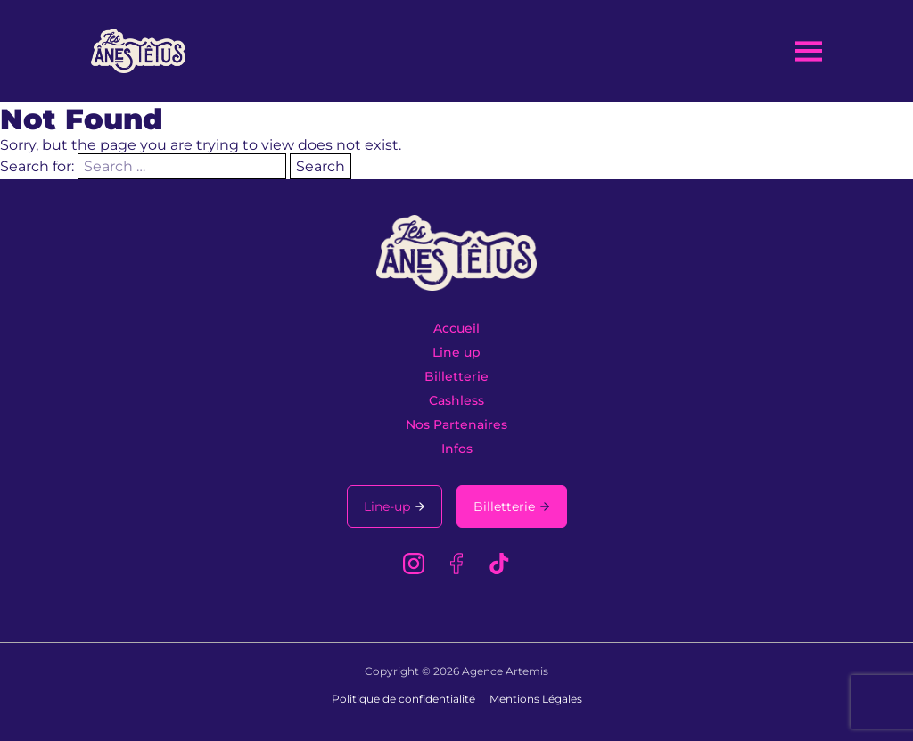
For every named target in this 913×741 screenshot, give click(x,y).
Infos (457, 448)
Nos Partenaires (456, 424)
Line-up (387, 506)
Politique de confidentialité (403, 698)
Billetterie (456, 376)
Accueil (456, 328)
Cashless (456, 400)
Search (320, 166)
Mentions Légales (535, 698)
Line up (456, 352)
